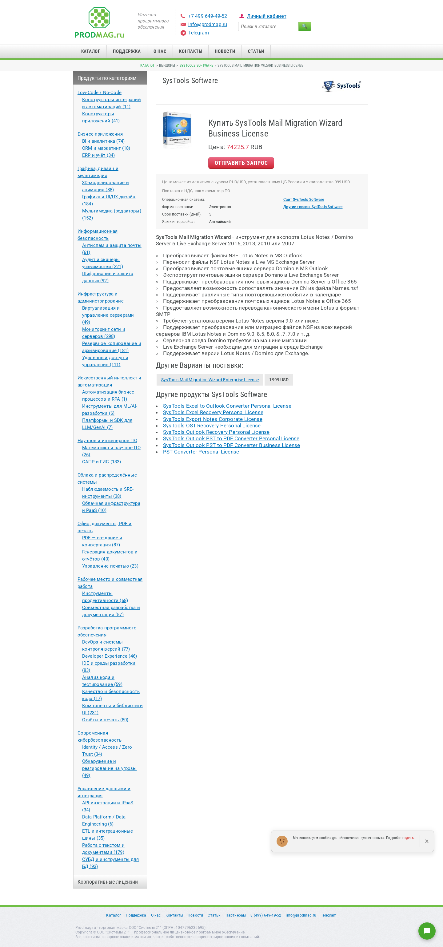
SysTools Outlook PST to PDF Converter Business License (231, 445)
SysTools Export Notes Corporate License (212, 419)
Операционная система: (184, 199)
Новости (225, 51)
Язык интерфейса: (178, 222)
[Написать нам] (427, 931)
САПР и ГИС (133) (101, 462)
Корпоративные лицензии (108, 881)
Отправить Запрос (241, 163)
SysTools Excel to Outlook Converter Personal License (227, 406)
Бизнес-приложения (100, 134)
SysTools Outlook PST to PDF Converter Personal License (231, 438)
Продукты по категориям (107, 78)
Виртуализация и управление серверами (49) (108, 315)
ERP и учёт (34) (98, 155)
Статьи (256, 51)
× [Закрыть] (427, 841)
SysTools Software (196, 65)
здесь (409, 838)
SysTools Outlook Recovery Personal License (216, 432)
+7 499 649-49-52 (207, 16)
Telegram (198, 33)
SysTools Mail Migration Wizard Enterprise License (210, 379)
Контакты (190, 51)
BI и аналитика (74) (103, 141)
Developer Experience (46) (109, 656)
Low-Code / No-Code (100, 92)
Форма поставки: (177, 207)
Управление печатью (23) (110, 566)
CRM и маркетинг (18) (106, 148)
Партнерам (235, 915)
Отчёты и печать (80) (105, 720)
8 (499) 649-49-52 (265, 915)
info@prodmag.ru (207, 24)
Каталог (90, 51)
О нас (160, 51)
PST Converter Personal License (201, 452)
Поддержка (127, 51)
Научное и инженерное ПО (107, 440)
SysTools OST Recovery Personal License (212, 425)
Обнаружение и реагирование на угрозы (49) (109, 768)
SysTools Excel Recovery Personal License (213, 412)
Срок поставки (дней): (182, 214)
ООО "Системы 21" (113, 932)
